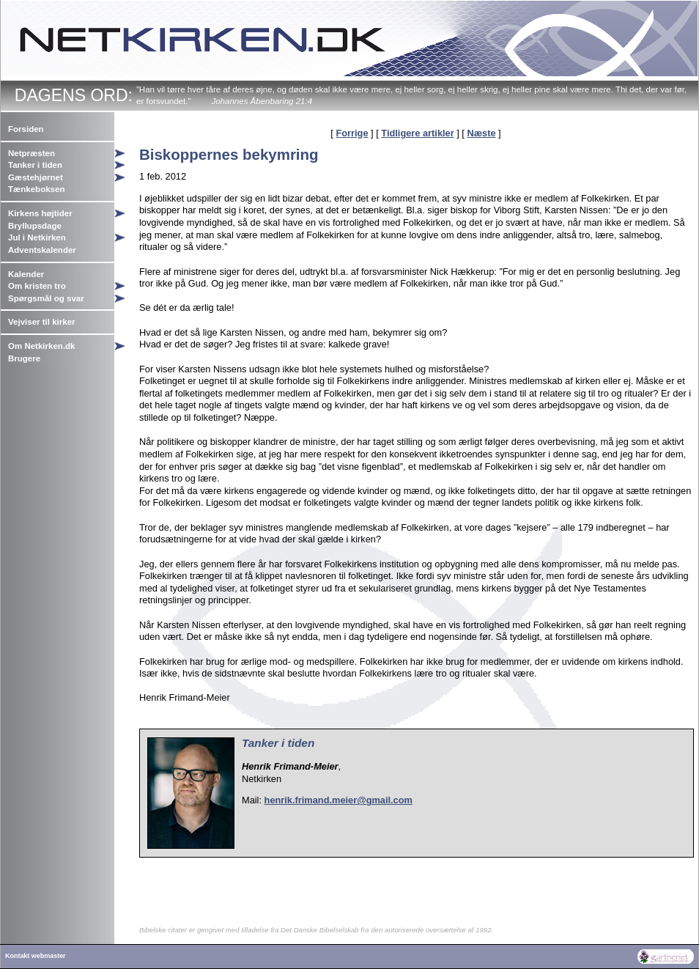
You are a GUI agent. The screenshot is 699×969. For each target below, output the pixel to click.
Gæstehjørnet (35, 177)
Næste (481, 133)
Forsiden (26, 129)
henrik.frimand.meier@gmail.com (339, 800)
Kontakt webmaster (35, 955)
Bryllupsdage (35, 225)
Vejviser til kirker (41, 321)
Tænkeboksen (36, 189)
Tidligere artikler (417, 133)
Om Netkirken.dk (41, 346)
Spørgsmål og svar (46, 298)
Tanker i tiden (35, 165)
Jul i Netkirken (37, 237)
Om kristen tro (37, 285)
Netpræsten (31, 153)
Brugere (24, 358)
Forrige (352, 133)
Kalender (26, 274)
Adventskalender (42, 250)
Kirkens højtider (40, 213)
